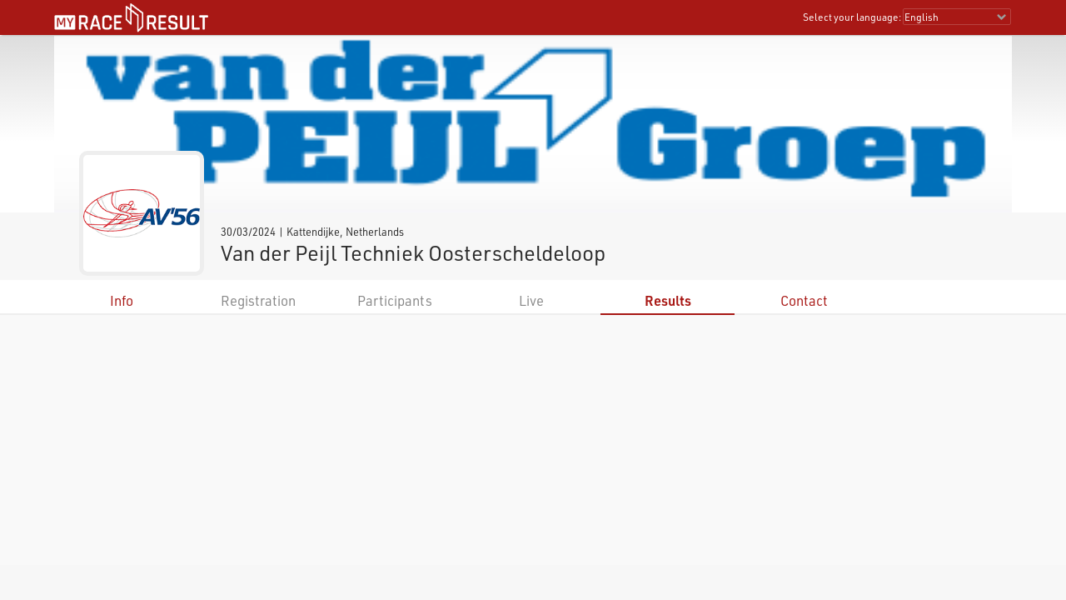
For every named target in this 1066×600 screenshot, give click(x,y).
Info (121, 300)
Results (668, 300)
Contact (804, 300)
